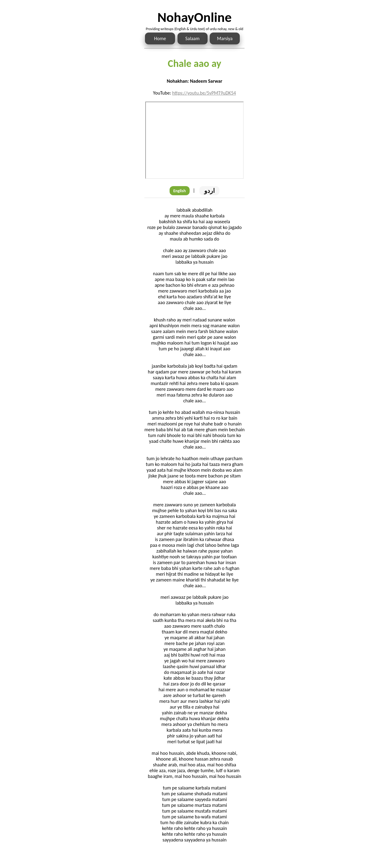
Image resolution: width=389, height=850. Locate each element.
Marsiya (224, 38)
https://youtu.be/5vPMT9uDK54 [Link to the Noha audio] (204, 93)
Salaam (192, 38)
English (179, 190)
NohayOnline (194, 17)
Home (160, 38)
